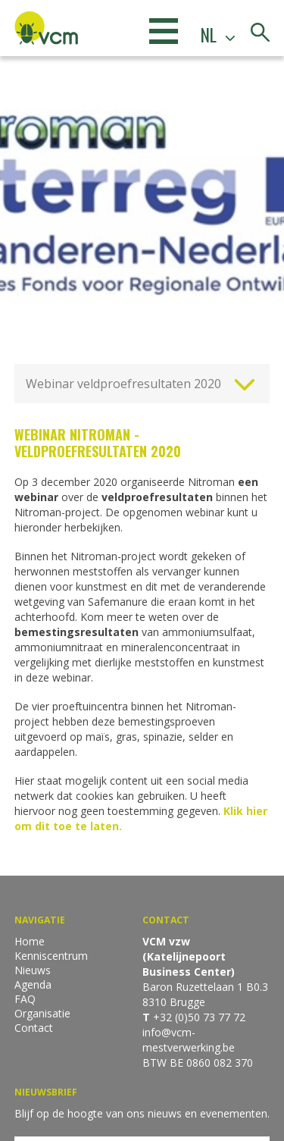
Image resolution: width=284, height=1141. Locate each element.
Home (29, 941)
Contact (33, 1027)
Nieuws (32, 970)
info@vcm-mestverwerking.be (188, 1040)
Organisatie (42, 1013)
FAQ (25, 999)
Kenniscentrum (51, 955)
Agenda (32, 984)
